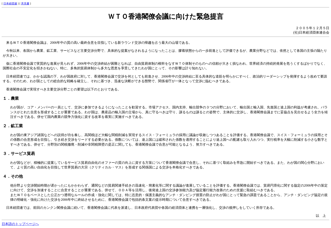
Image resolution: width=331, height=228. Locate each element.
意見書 (25, 3)
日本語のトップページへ (20, 224)
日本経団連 (10, 3)
